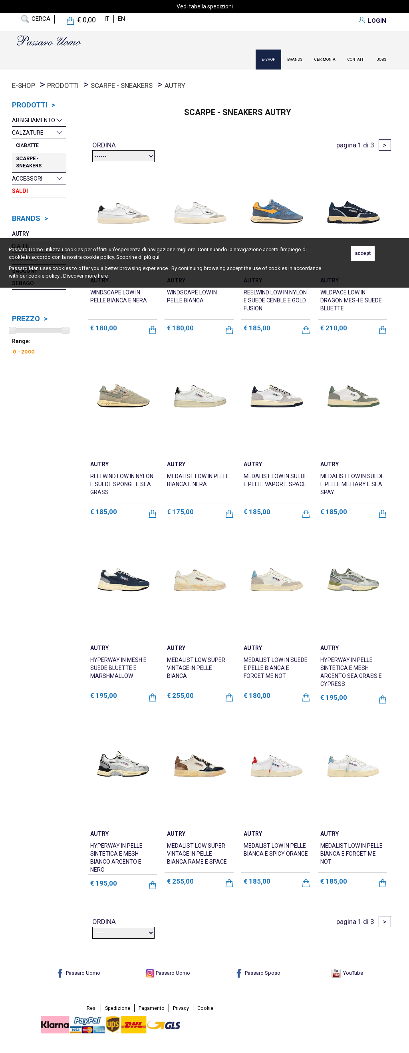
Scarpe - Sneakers (122, 85)
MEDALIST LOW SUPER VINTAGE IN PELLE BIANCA (196, 668)
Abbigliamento (33, 120)
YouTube (347, 973)
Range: (21, 341)
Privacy (181, 1008)
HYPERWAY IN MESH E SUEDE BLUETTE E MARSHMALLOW (118, 668)
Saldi (20, 191)
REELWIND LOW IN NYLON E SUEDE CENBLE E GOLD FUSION (275, 300)
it (106, 18)
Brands (294, 59)
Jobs (381, 59)
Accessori (27, 178)
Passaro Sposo (257, 973)
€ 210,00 (333, 328)
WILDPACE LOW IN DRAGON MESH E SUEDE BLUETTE (351, 300)
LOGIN (377, 20)
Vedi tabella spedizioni (205, 6)
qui (155, 257)
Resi (92, 1008)
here (103, 276)
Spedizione (117, 1008)
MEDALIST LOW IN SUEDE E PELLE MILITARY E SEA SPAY (352, 484)
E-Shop (268, 59)
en (121, 18)
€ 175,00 (180, 512)
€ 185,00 (257, 328)
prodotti (63, 85)
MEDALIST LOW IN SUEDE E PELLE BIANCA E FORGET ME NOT (276, 668)
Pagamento (152, 1008)
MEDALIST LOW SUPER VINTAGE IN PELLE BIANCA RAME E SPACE (197, 853)
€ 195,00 (103, 695)
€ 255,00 (180, 695)
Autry (175, 85)
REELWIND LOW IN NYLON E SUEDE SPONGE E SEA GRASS (121, 484)
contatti (356, 59)
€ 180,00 (103, 328)
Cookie (205, 1008)
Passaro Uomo (78, 973)
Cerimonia (325, 59)
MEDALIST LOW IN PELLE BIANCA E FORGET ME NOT (351, 853)
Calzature (28, 132)
